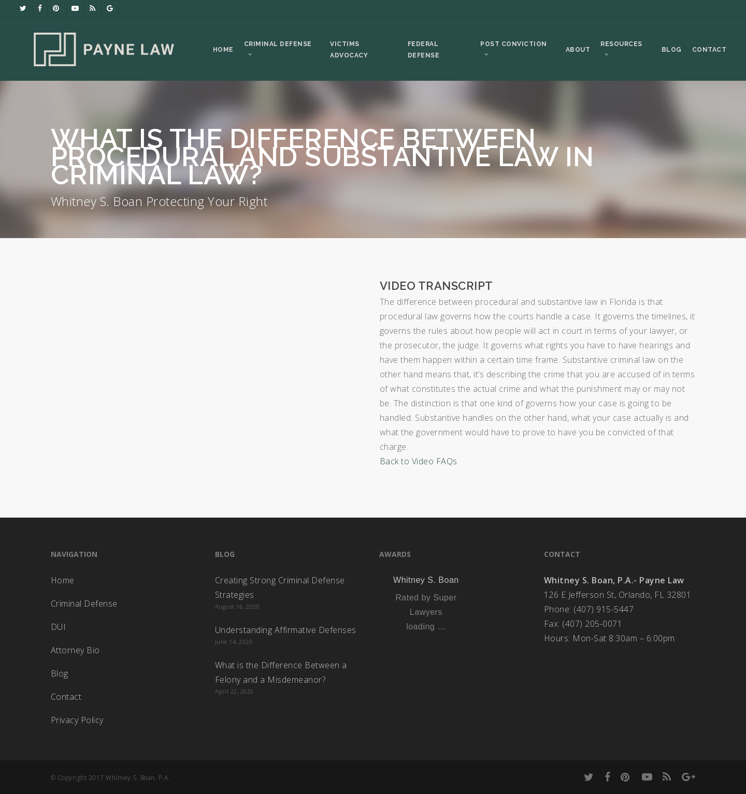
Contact (66, 696)
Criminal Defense (84, 603)
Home (63, 580)
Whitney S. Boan (426, 580)
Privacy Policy (77, 720)
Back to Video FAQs (418, 461)
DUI (58, 627)
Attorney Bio (75, 650)
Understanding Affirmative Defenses (285, 630)
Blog (59, 673)
